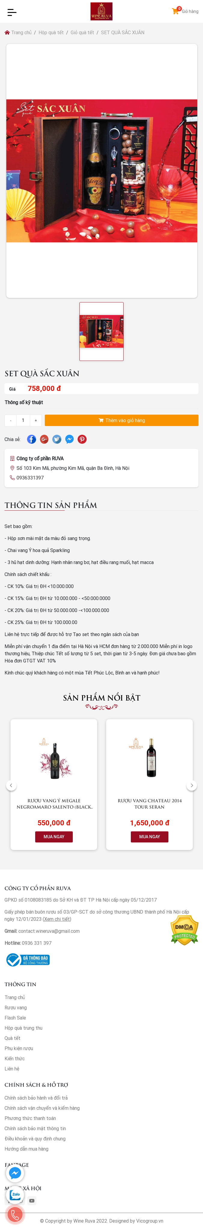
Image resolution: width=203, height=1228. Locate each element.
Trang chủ (18, 32)
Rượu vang (16, 1007)
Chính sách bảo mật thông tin (35, 1128)
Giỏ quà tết (82, 32)
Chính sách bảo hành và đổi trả (36, 1098)
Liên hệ (12, 1069)
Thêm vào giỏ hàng (122, 420)
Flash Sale (15, 1018)
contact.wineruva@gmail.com (49, 931)
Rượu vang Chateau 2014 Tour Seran (150, 803)
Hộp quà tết (51, 32)
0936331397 (30, 478)
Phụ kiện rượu (19, 1048)
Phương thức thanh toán (30, 1118)
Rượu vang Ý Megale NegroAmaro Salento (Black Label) (54, 806)
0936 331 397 (37, 943)
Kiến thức (15, 1058)
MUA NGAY (54, 836)
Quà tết (12, 1038)
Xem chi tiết (57, 919)
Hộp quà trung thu (23, 1028)
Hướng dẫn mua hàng (26, 1149)
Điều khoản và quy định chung (35, 1139)
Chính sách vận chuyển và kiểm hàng (42, 1108)
